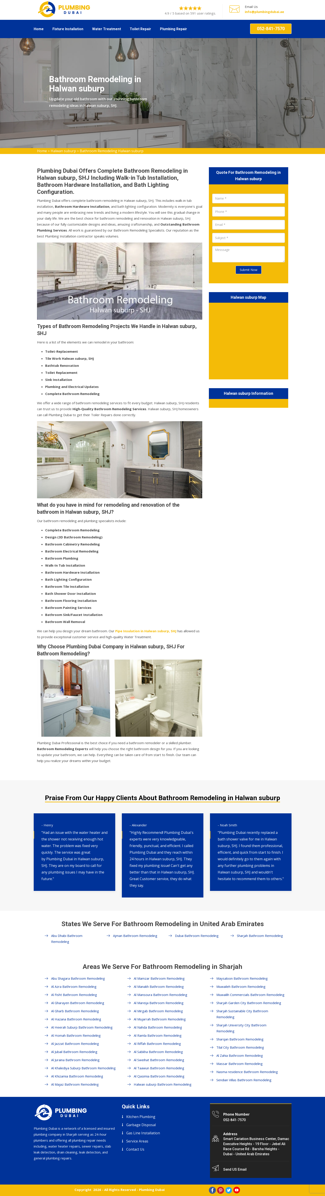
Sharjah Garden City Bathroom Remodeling (248, 1003)
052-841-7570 (271, 28)
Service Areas (137, 1141)
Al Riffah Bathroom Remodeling (157, 1043)
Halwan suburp (63, 150)
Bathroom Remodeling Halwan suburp (111, 150)
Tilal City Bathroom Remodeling (240, 1047)
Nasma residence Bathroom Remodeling (247, 1072)
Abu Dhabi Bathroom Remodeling (66, 938)
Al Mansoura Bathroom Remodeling (160, 994)
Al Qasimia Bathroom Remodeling (159, 1076)
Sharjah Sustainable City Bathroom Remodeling (242, 1014)
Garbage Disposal (141, 1124)
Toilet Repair (140, 29)
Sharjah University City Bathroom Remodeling (241, 1028)
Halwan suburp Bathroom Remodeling (162, 1084)
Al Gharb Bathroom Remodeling (75, 1011)
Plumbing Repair (173, 29)
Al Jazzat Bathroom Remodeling (75, 1043)
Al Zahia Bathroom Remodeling (239, 1055)
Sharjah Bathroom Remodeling (260, 935)
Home (39, 29)
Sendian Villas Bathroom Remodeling (243, 1080)
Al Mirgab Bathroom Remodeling (158, 1011)
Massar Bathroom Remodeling (239, 1063)
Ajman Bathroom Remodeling (135, 935)
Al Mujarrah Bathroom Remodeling (160, 1019)
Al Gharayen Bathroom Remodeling (77, 1003)
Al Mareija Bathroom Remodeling (159, 1003)
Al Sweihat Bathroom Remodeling (159, 1060)
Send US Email (235, 1169)
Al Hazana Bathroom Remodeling (76, 1019)
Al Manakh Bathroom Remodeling (159, 986)
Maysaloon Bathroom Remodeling (242, 978)
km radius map (248, 340)
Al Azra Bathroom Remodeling (74, 986)
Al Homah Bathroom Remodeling (76, 1035)
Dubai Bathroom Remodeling (197, 935)
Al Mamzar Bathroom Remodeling (159, 978)
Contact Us (135, 1149)
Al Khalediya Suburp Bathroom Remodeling (83, 1068)
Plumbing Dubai (152, 1189)
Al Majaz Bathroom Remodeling (75, 1084)
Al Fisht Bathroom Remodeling (74, 994)
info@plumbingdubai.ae (264, 11)
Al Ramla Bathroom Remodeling (158, 1035)
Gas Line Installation (143, 1133)
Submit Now (248, 270)
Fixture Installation (67, 29)
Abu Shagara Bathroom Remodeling (78, 978)
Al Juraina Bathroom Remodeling (75, 1060)
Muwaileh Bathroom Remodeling (241, 986)
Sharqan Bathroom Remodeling (240, 1039)
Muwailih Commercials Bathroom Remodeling (250, 994)
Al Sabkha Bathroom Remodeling (158, 1052)
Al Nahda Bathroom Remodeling (158, 1027)
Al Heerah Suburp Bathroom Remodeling (82, 1027)
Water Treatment (106, 29)
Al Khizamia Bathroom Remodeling (77, 1076)
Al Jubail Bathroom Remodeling (74, 1052)
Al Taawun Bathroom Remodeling (159, 1068)
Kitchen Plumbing (140, 1116)
